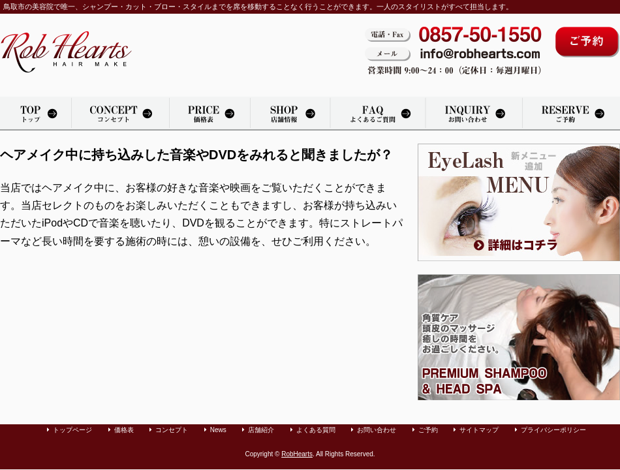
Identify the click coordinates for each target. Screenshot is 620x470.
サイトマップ (479, 429)
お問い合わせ (474, 114)
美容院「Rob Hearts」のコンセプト (120, 114)
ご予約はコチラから (587, 42)
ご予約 (428, 429)
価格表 (209, 114)
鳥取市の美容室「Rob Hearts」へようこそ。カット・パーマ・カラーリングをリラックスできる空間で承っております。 (66, 52)
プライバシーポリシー (553, 429)
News (218, 429)
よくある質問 (378, 114)
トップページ (35, 114)
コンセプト (171, 429)
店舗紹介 (290, 114)
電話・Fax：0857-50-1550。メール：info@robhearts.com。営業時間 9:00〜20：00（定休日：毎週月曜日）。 (453, 52)
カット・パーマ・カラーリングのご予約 (571, 114)
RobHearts (297, 454)
